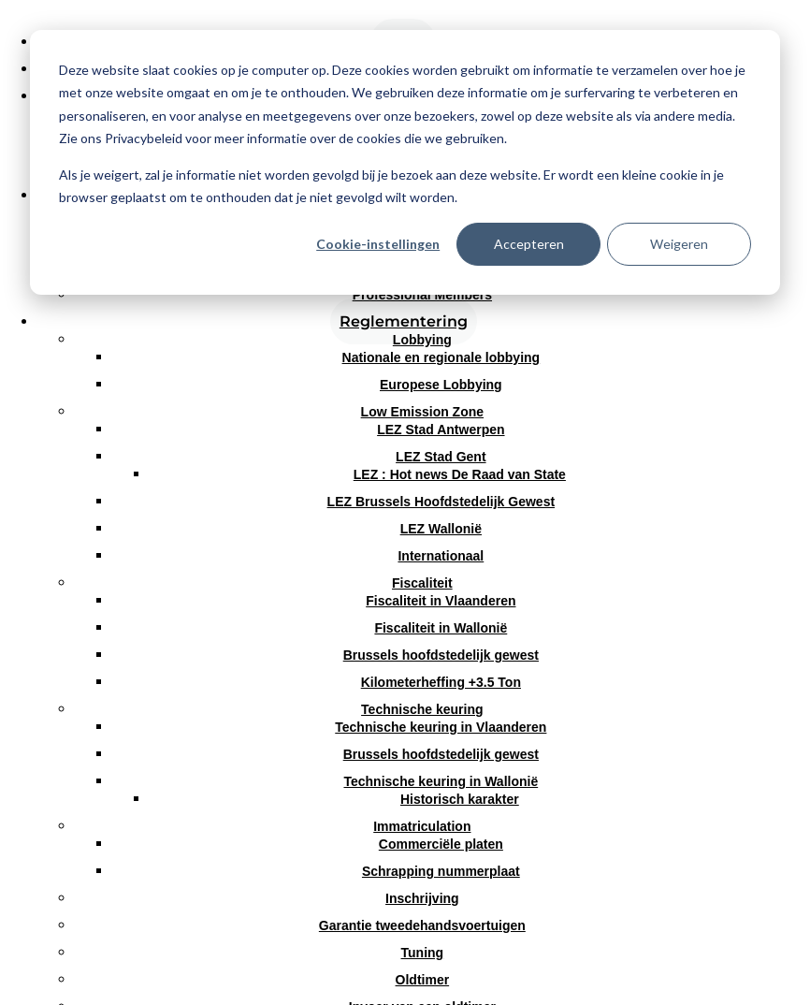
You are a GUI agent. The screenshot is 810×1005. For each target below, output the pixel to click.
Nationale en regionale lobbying (441, 357)
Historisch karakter (459, 799)
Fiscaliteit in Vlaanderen (440, 600)
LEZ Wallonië (441, 528)
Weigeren (679, 244)
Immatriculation (421, 826)
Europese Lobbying (441, 384)
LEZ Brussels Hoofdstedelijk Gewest (441, 501)
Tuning (422, 952)
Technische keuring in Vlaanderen (440, 727)
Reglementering (404, 321)
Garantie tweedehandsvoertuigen (422, 925)
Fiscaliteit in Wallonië (440, 627)
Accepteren (529, 244)
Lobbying (422, 339)
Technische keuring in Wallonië (440, 781)
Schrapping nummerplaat (441, 871)
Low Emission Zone (422, 411)
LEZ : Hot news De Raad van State (460, 474)
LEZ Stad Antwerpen (440, 429)
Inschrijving (422, 898)
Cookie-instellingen (378, 244)
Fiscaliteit (422, 582)
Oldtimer (423, 979)
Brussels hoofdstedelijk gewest (441, 655)
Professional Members (422, 294)
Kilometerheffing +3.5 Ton (441, 682)
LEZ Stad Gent (440, 456)
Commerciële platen (441, 844)
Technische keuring (422, 709)
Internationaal (441, 555)
